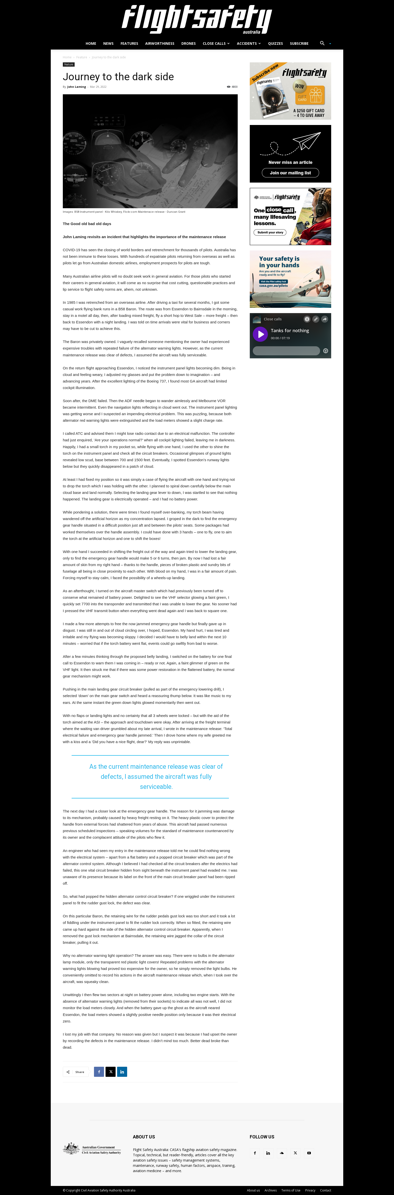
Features (129, 43)
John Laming (76, 87)
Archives (271, 1190)
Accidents (249, 43)
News (108, 43)
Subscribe (299, 43)
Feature (81, 57)
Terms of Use (291, 1190)
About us (253, 1190)
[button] (323, 43)
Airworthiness (159, 43)
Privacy (310, 1190)
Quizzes (275, 43)
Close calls (216, 43)
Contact (325, 1190)
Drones (188, 43)
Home (91, 43)
